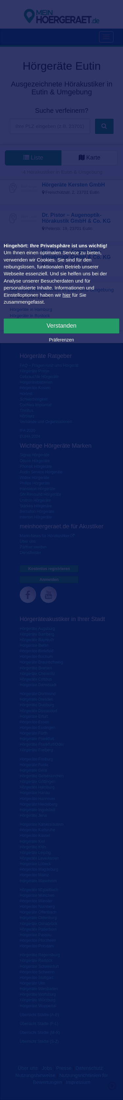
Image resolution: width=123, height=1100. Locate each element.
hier (67, 295)
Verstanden (61, 325)
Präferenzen (61, 339)
